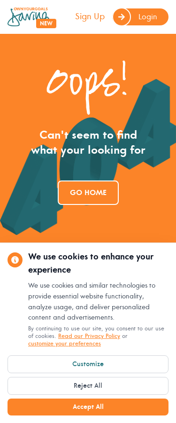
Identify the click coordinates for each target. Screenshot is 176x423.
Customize (88, 364)
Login (134, 16)
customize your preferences (64, 343)
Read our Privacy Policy (89, 336)
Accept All (88, 407)
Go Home (88, 192)
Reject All (88, 386)
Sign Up (90, 16)
